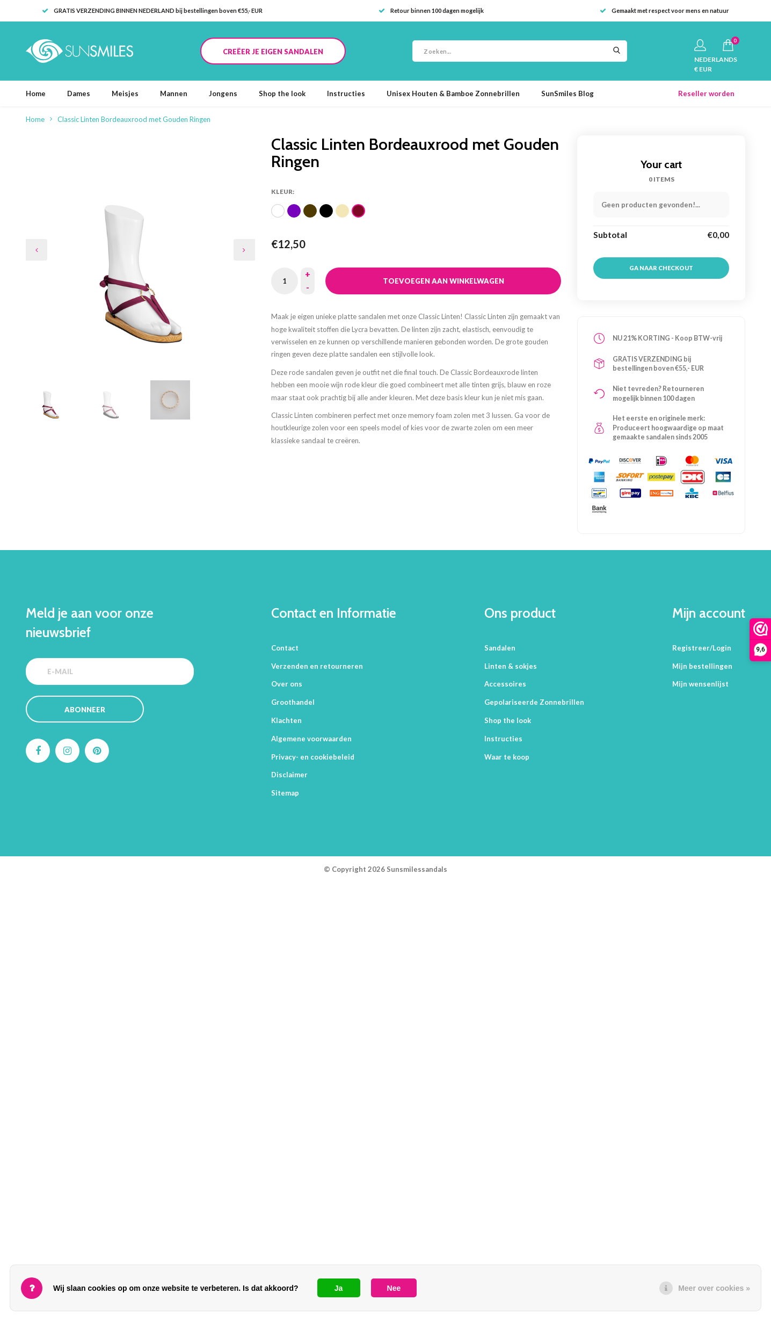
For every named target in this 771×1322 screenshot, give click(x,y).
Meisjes (125, 93)
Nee (394, 1288)
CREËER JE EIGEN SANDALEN (273, 51)
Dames (78, 93)
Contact (285, 648)
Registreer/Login (701, 648)
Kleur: (282, 191)
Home (36, 93)
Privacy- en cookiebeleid (312, 757)
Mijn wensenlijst (700, 684)
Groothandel (293, 702)
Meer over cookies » (714, 1288)
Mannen (173, 93)
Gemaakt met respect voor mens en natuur (664, 10)
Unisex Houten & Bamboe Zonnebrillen (453, 93)
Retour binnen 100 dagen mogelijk (431, 10)
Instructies (346, 93)
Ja (338, 1288)
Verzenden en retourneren (317, 666)
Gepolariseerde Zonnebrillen (534, 702)
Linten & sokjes (510, 666)
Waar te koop (506, 757)
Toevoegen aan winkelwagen (443, 281)
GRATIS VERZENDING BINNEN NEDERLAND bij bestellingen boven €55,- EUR (152, 10)
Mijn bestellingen (702, 666)
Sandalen (499, 648)
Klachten (286, 720)
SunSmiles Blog (567, 93)
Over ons (286, 684)
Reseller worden (706, 93)
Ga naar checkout (661, 267)
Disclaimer (289, 774)
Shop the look (282, 93)
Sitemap (285, 793)
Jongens (223, 93)
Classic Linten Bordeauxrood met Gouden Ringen (133, 119)
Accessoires (505, 684)
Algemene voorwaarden (311, 738)
